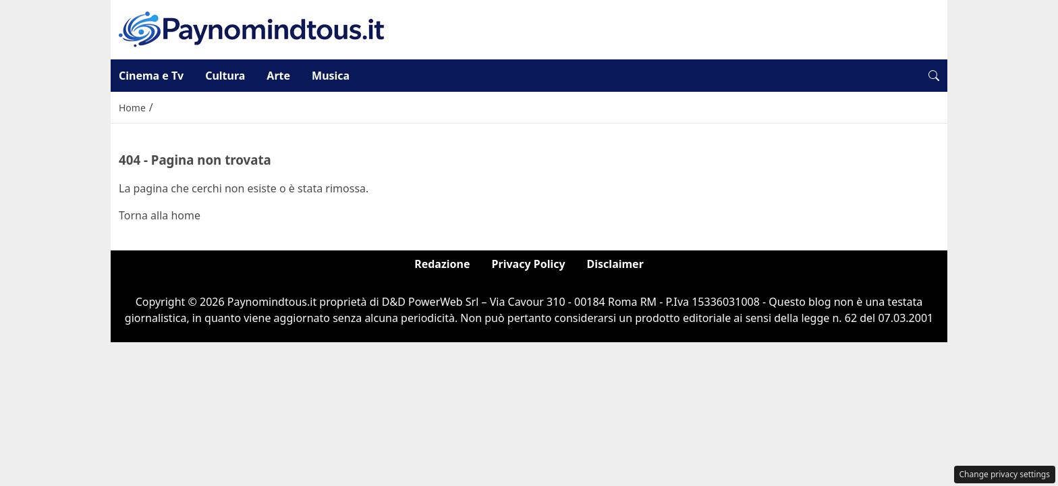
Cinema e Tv (151, 75)
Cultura (225, 75)
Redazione (442, 263)
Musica (331, 75)
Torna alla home (159, 215)
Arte (278, 75)
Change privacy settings (1005, 474)
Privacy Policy (528, 263)
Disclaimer (615, 263)
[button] (933, 76)
